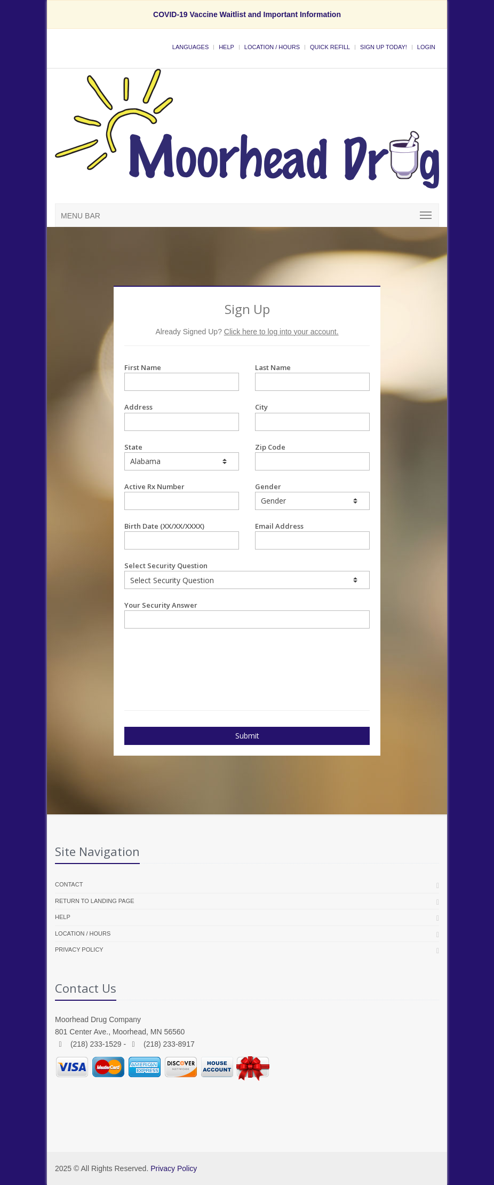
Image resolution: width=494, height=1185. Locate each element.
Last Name (312, 377)
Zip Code (312, 456)
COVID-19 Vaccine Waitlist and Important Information (247, 14)
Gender (312, 496)
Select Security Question (247, 575)
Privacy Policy (79, 949)
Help (226, 47)
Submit (247, 736)
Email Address (312, 535)
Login (426, 47)
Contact (69, 884)
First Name (181, 377)
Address (181, 416)
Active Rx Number (181, 496)
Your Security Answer (247, 614)
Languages (190, 47)
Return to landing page (94, 901)
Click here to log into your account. (281, 331)
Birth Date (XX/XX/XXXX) (181, 535)
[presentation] (186, 655)
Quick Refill (330, 47)
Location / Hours (272, 47)
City (312, 416)
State (181, 456)
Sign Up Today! (383, 47)
